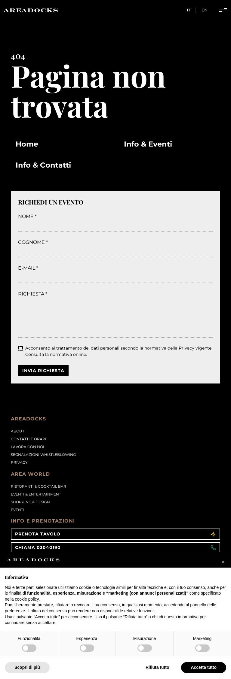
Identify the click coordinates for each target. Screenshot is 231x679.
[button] (223, 562)
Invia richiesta (43, 370)
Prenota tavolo (115, 534)
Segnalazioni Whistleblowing (43, 454)
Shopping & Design (30, 502)
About (17, 431)
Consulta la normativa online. (56, 354)
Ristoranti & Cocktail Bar (38, 486)
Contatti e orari (28, 439)
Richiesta (31, 294)
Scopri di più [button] (27, 667)
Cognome (31, 242)
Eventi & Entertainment (36, 494)
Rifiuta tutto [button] (157, 667)
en (205, 10)
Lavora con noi (27, 446)
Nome (26, 216)
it (188, 10)
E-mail (26, 268)
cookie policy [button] (26, 599)
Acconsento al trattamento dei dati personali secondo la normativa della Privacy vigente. (118, 351)
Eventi (17, 510)
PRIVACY (19, 462)
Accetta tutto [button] (204, 667)
